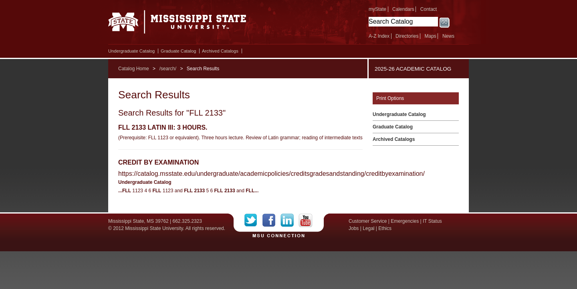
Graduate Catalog (178, 51)
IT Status (432, 221)
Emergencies (405, 221)
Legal (368, 228)
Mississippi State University (177, 24)
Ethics (384, 228)
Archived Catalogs (220, 51)
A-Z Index (379, 36)
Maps (430, 36)
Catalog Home (133, 68)
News (448, 36)
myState (377, 9)
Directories (406, 36)
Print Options (390, 98)
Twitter (253, 220)
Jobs (354, 228)
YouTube (306, 220)
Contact (428, 9)
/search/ (167, 68)
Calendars (403, 9)
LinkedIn (289, 220)
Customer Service (368, 221)
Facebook (271, 220)
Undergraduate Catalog (131, 51)
